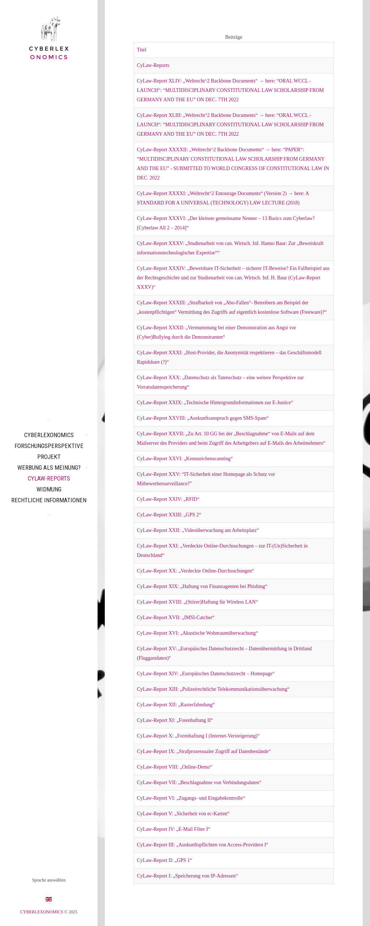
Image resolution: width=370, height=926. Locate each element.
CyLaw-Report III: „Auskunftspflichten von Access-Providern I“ (202, 844)
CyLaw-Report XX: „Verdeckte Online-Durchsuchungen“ (195, 571)
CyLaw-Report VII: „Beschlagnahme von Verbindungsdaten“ (199, 782)
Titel (141, 49)
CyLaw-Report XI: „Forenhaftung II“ (175, 720)
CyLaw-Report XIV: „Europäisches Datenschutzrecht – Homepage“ (206, 673)
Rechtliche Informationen (48, 500)
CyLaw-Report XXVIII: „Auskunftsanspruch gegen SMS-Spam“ (203, 418)
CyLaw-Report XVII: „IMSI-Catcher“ (176, 617)
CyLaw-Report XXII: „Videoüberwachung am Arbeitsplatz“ (198, 530)
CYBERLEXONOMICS (49, 435)
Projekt (49, 456)
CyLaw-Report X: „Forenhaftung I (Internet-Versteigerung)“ (198, 736)
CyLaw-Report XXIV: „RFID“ (168, 499)
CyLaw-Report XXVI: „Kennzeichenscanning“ (185, 458)
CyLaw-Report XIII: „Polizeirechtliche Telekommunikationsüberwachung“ (213, 689)
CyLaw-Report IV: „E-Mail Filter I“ (173, 829)
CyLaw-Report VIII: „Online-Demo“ (174, 767)
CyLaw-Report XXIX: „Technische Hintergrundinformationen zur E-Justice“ (215, 402)
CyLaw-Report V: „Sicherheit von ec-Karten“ (183, 813)
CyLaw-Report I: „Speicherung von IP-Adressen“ (187, 876)
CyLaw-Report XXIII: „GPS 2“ (169, 514)
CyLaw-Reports (49, 478)
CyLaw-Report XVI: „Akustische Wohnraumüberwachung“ (197, 633)
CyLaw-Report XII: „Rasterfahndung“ (176, 704)
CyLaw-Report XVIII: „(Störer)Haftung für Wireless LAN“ (197, 602)
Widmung (48, 489)
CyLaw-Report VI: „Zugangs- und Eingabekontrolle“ (191, 798)
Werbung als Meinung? (49, 467)
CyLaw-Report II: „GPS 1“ (164, 860)
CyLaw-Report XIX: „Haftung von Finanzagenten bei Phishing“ (202, 586)
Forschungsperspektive (48, 445)
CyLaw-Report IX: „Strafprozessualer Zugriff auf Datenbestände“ (204, 751)
